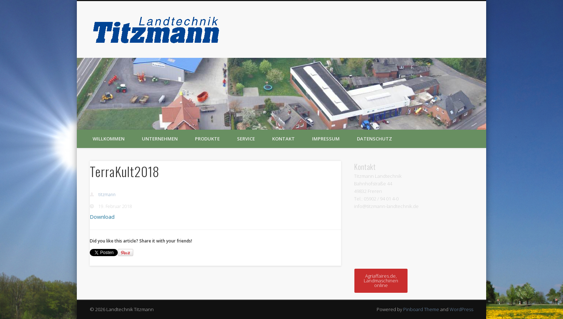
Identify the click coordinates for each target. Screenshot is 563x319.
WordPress (461, 309)
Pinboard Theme (421, 309)
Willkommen (109, 138)
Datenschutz (374, 138)
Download (102, 216)
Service (246, 138)
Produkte (207, 138)
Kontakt (283, 138)
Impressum (326, 138)
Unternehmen (160, 138)
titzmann (107, 194)
